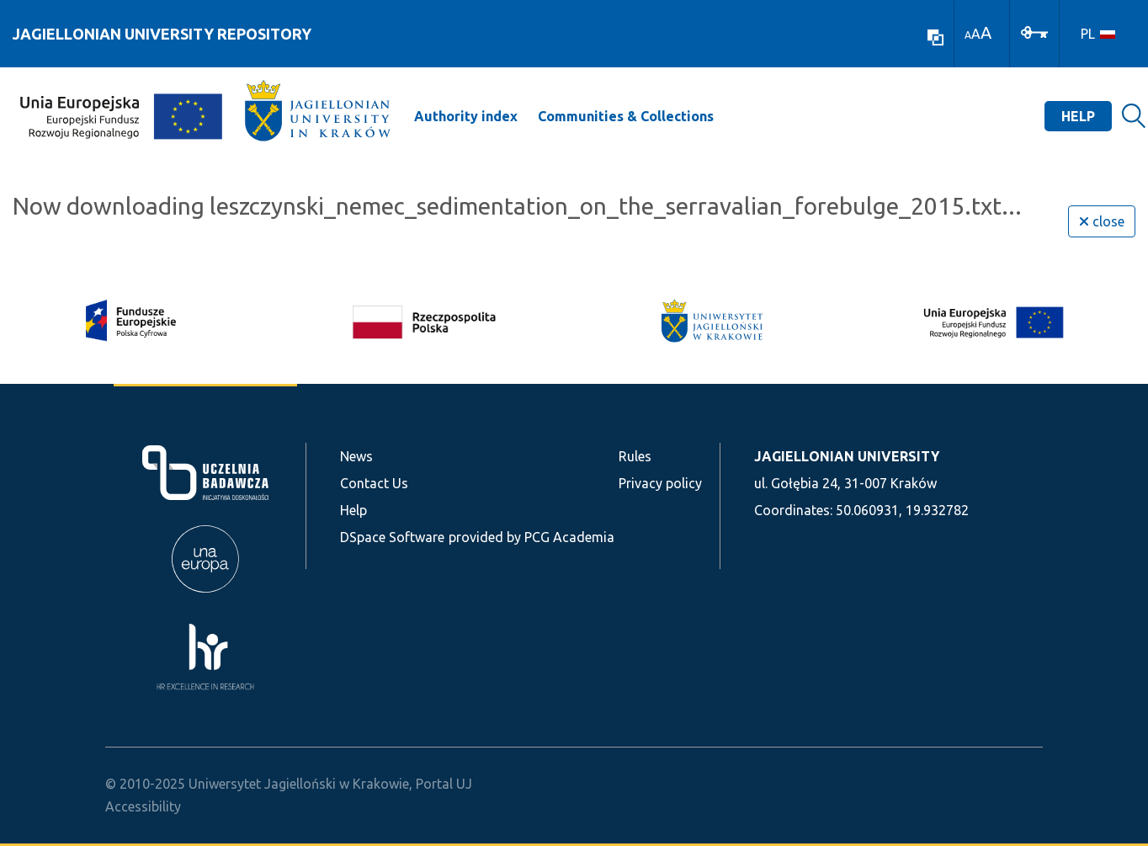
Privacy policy (660, 483)
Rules (635, 456)
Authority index (466, 116)
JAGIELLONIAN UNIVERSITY (846, 456)
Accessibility (143, 806)
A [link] (968, 34)
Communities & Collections (626, 116)
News (356, 456)
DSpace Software (392, 537)
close (1101, 221)
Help (1078, 116)
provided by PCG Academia (531, 537)
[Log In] (1034, 31)
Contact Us (374, 483)
